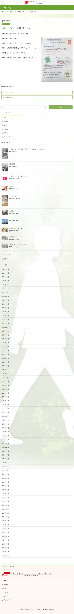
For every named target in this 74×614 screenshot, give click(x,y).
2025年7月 (5, 300)
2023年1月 (5, 412)
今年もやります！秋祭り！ (17, 228)
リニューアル (9, 93)
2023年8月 (5, 385)
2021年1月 (5, 505)
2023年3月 (5, 404)
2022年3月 (5, 451)
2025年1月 (5, 323)
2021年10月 (6, 470)
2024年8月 (5, 343)
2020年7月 (5, 528)
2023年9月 (5, 381)
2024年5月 (5, 354)
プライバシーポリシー (8, 566)
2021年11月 (6, 466)
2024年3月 (5, 358)
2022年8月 (5, 432)
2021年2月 (5, 501)
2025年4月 (5, 312)
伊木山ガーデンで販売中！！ (18, 176)
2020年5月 (5, 536)
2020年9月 (5, 521)
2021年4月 (5, 493)
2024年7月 (5, 346)
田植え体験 (8, 97)
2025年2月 (5, 319)
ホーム (4, 117)
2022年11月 (6, 420)
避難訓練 (12, 164)
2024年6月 (5, 350)
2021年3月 (5, 497)
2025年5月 (5, 308)
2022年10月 (6, 424)
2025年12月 (6, 284)
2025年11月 (6, 288)
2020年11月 (6, 513)
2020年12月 (6, 509)
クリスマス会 (13, 196)
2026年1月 (5, 281)
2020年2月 (5, 548)
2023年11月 (6, 373)
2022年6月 (5, 439)
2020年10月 (6, 517)
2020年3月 (5, 544)
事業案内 (5, 121)
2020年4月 (5, 540)
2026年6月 (5, 269)
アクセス (5, 129)
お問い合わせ (6, 137)
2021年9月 (5, 474)
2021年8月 (5, 478)
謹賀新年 (12, 186)
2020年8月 (5, 524)
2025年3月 (5, 315)
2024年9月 (5, 339)
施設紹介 (5, 125)
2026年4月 (5, 273)
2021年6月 (5, 486)
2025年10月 (6, 292)
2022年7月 (5, 435)
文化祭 (11, 211)
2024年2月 (5, 362)
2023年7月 (5, 389)
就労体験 (12, 237)
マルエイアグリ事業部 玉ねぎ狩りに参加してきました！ (27, 149)
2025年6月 (5, 304)
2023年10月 (6, 377)
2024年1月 (5, 366)
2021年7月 (5, 482)
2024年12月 (6, 327)
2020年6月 (5, 532)
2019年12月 (6, 555)
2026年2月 (5, 277)
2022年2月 (5, 455)
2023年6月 (5, 393)
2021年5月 (5, 490)
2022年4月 (5, 447)
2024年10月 (6, 335)
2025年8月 (5, 296)
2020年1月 (5, 552)
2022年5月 (5, 443)
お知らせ (5, 23)
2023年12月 (6, 370)
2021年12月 (6, 463)
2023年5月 (5, 397)
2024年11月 (6, 331)
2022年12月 (6, 416)
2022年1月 (5, 459)
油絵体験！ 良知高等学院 (17, 244)
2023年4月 (5, 401)
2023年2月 (5, 408)
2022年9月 (5, 428)
